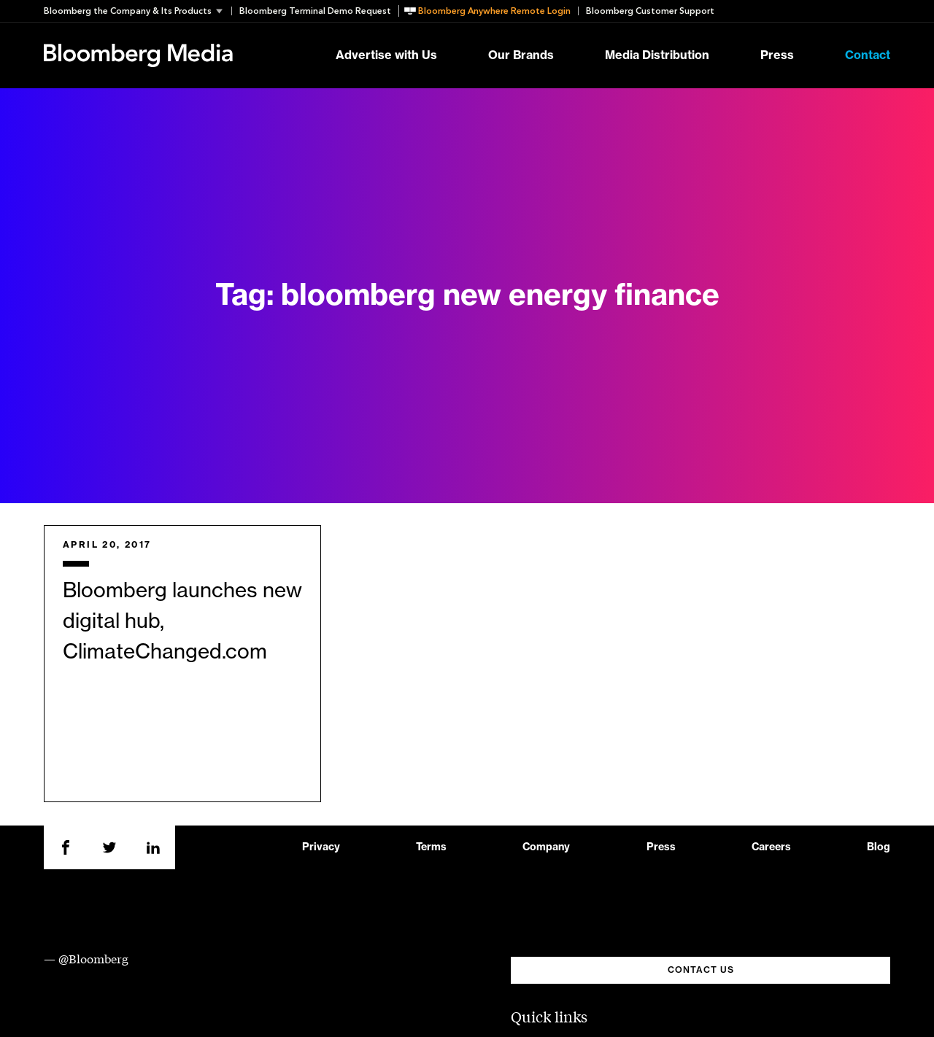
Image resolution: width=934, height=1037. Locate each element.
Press (777, 55)
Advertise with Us (386, 55)
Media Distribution (657, 55)
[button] (137, 11)
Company (546, 847)
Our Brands (521, 55)
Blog (878, 847)
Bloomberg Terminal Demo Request (315, 11)
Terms (431, 847)
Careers (771, 847)
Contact (867, 55)
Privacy (321, 847)
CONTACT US (701, 970)
